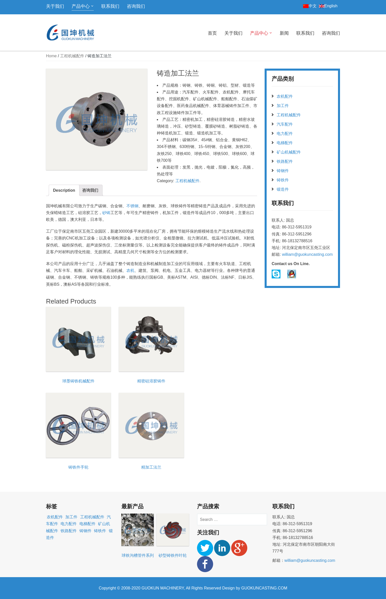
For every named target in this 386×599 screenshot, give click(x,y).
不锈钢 (132, 206)
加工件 (283, 106)
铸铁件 (283, 180)
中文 (310, 6)
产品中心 (81, 6)
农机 (130, 270)
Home (51, 56)
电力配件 (285, 133)
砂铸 (106, 213)
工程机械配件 (72, 56)
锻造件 (283, 189)
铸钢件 (283, 171)
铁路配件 (285, 161)
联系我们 (110, 6)
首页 (212, 33)
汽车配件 (285, 124)
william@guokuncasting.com (307, 254)
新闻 (284, 33)
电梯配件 (285, 143)
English (328, 6)
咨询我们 (136, 6)
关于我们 (55, 6)
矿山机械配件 (289, 152)
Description (64, 190)
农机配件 (285, 96)
